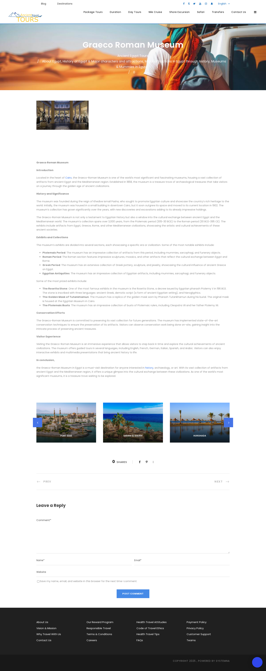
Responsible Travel (99, 628)
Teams (191, 640)
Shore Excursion (179, 12)
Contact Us (238, 12)
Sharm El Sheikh (132, 435)
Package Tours (93, 12)
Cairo (68, 177)
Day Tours (134, 12)
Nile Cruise (155, 12)
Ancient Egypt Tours (132, 56)
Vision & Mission (46, 628)
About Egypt (51, 61)
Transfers (218, 12)
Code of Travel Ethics (150, 628)
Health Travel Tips (147, 634)
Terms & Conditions (99, 634)
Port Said (66, 435)
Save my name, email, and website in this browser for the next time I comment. (88, 581)
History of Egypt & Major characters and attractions (103, 61)
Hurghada (199, 435)
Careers (92, 640)
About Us (42, 622)
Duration (115, 12)
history (149, 368)
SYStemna (223, 661)
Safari (201, 12)
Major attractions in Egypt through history (177, 61)
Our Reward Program (100, 622)
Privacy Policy (195, 628)
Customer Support (199, 634)
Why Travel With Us (48, 634)
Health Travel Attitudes (151, 622)
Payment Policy (196, 622)
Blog (43, 3)
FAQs (139, 640)
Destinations (64, 3)
